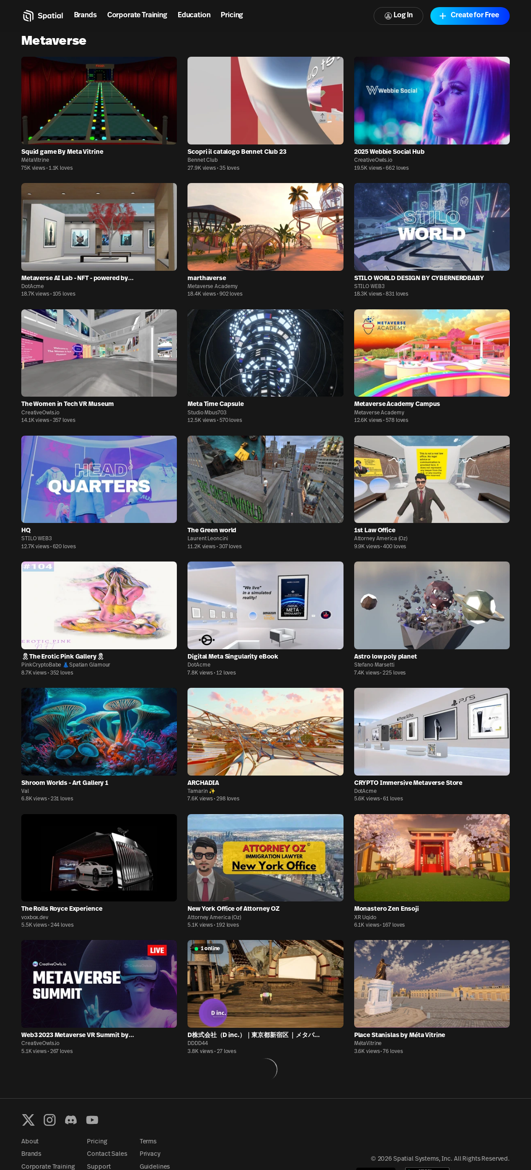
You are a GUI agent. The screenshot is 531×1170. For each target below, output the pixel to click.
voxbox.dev (34, 917)
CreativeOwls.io (373, 160)
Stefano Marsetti (374, 665)
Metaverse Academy (212, 286)
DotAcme (32, 286)
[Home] (42, 16)
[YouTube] (92, 1120)
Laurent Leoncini (207, 539)
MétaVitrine (35, 160)
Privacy (150, 1154)
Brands (85, 15)
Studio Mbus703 (206, 413)
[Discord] (71, 1120)
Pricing (232, 15)
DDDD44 (197, 1043)
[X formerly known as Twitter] (28, 1120)
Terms (148, 1142)
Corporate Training (137, 15)
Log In (398, 16)
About (30, 1142)
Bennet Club (202, 160)
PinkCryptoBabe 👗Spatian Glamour (65, 665)
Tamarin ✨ (201, 791)
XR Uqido (365, 917)
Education (194, 15)
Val (25, 791)
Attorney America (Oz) (380, 539)
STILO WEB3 (369, 286)
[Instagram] (50, 1120)
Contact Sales (107, 1154)
